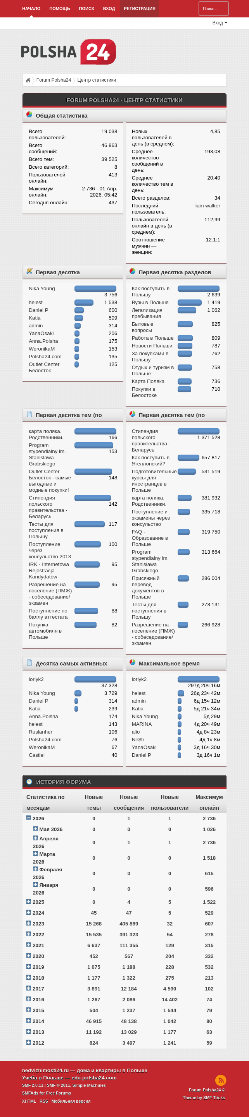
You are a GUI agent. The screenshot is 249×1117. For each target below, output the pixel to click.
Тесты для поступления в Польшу (46, 530)
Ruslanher (40, 732)
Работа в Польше (153, 338)
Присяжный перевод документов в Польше (148, 587)
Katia (34, 318)
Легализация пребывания (147, 313)
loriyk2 (36, 679)
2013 (38, 1032)
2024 (38, 913)
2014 (38, 1021)
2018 (38, 978)
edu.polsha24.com (93, 1078)
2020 (38, 956)
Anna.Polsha (43, 341)
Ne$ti (138, 739)
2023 (38, 924)
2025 (38, 902)
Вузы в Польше (150, 302)
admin (36, 325)
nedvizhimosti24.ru (45, 1070)
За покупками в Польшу (150, 357)
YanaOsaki (41, 333)
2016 (38, 999)
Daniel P (38, 310)
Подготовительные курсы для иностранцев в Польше (154, 481)
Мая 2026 (51, 829)
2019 (38, 967)
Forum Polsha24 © (207, 1090)
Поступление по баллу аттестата (48, 614)
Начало (31, 8)
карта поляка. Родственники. (46, 434)
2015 (38, 1010)
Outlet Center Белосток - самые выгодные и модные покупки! (50, 481)
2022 (38, 934)
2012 (38, 1043)
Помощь (59, 8)
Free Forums (58, 1093)
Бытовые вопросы (143, 327)
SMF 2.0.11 (32, 1085)
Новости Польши (152, 346)
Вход (109, 8)
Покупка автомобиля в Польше (45, 631)
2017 (38, 989)
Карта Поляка (148, 381)
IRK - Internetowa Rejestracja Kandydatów (49, 570)
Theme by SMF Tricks (204, 1097)
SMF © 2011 (58, 1085)
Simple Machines (89, 1085)
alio (136, 732)
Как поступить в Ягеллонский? (150, 461)
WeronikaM (42, 349)
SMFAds (30, 1093)
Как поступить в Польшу (150, 292)
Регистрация (139, 8)
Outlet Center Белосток (44, 367)
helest (36, 302)
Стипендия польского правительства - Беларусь (48, 507)
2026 (38, 818)
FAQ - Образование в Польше (150, 538)
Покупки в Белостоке (144, 392)
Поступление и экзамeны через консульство (151, 518)
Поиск (86, 8)
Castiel (37, 755)
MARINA (142, 724)
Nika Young (42, 288)
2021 (38, 945)
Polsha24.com (45, 356)
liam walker (207, 206)
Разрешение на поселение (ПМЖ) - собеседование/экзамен (50, 594)
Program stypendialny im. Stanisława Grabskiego (47, 454)
